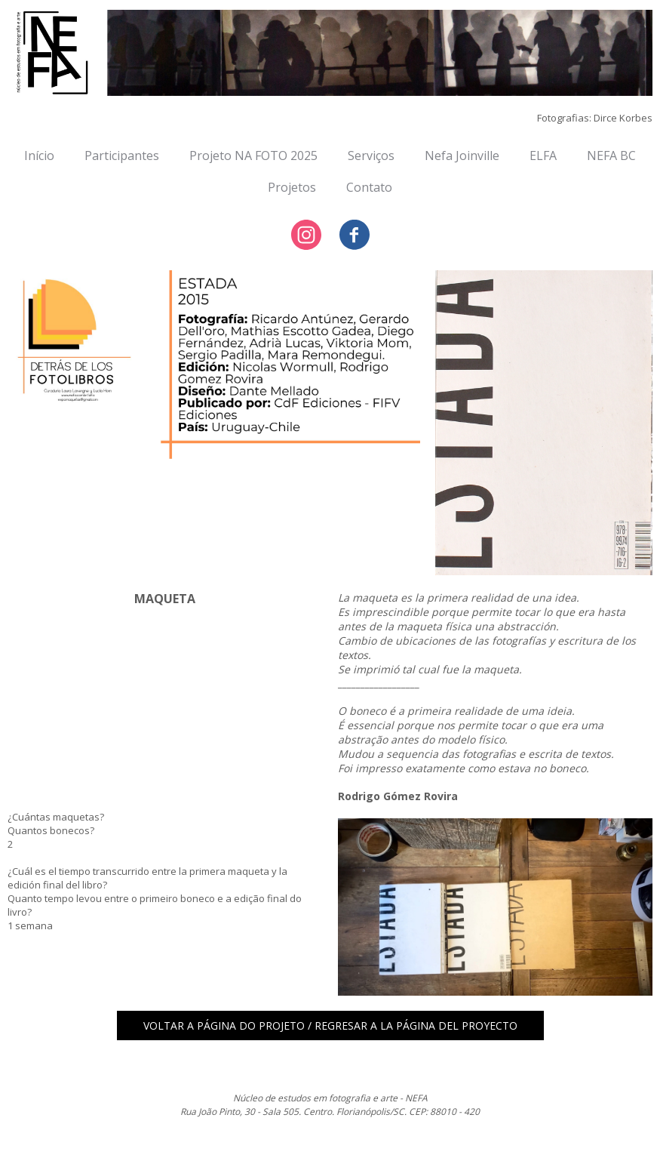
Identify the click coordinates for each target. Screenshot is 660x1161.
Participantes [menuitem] (121, 155)
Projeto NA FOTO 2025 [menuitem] (253, 155)
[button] (330, 1025)
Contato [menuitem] (369, 187)
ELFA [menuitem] (543, 155)
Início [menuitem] (39, 155)
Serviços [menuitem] (371, 155)
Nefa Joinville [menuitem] (462, 155)
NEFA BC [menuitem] (611, 155)
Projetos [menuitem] (292, 187)
